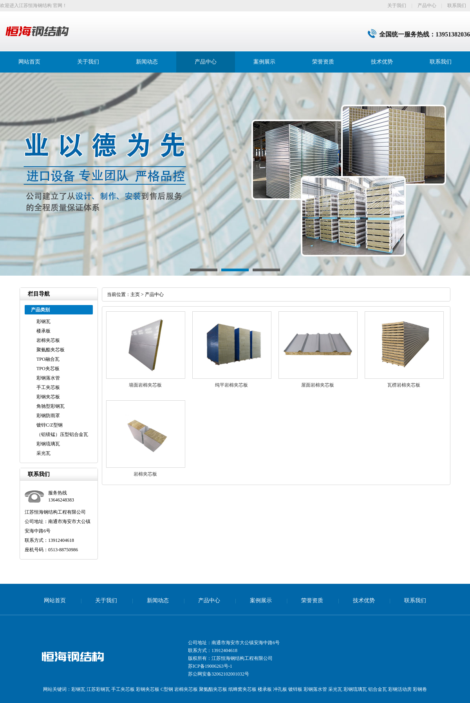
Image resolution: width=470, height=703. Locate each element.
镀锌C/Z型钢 (49, 425)
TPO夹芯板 (48, 368)
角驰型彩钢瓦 (50, 406)
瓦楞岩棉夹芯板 (403, 385)
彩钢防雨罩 (48, 415)
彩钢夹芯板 (48, 397)
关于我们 (396, 5)
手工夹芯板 (48, 387)
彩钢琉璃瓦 (48, 444)
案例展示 (264, 62)
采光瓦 (43, 453)
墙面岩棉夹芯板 (145, 385)
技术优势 (382, 62)
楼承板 (43, 331)
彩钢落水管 (48, 378)
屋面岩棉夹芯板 (317, 385)
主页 (135, 294)
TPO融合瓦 (48, 359)
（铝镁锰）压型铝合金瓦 (62, 434)
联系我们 (456, 5)
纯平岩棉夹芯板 (231, 385)
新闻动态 (147, 62)
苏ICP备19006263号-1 (210, 666)
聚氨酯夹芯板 (50, 349)
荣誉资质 (323, 62)
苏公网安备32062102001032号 (218, 674)
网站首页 (29, 62)
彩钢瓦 (43, 321)
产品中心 (427, 5)
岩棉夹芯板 (48, 340)
